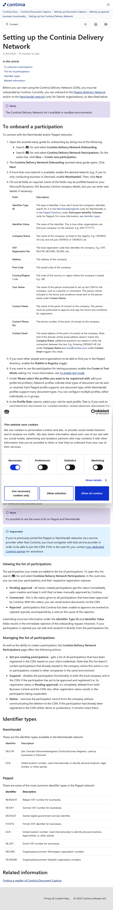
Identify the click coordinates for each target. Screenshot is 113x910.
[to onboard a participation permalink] (65, 126)
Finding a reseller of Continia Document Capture (32, 880)
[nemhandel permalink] (23, 729)
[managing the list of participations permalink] (57, 637)
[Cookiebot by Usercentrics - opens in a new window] (93, 412)
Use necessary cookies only (21, 493)
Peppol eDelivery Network (89, 92)
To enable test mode (72, 373)
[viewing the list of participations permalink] (53, 564)
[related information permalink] (49, 872)
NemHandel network (32, 96)
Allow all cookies (92, 493)
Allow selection (56, 493)
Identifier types (12, 76)
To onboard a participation (18, 67)
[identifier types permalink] (38, 719)
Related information (14, 80)
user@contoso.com (76, 348)
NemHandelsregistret (68, 208)
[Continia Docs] (14, 4)
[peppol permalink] (15, 778)
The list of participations (17, 71)
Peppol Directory (52, 212)
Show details (94, 480)
